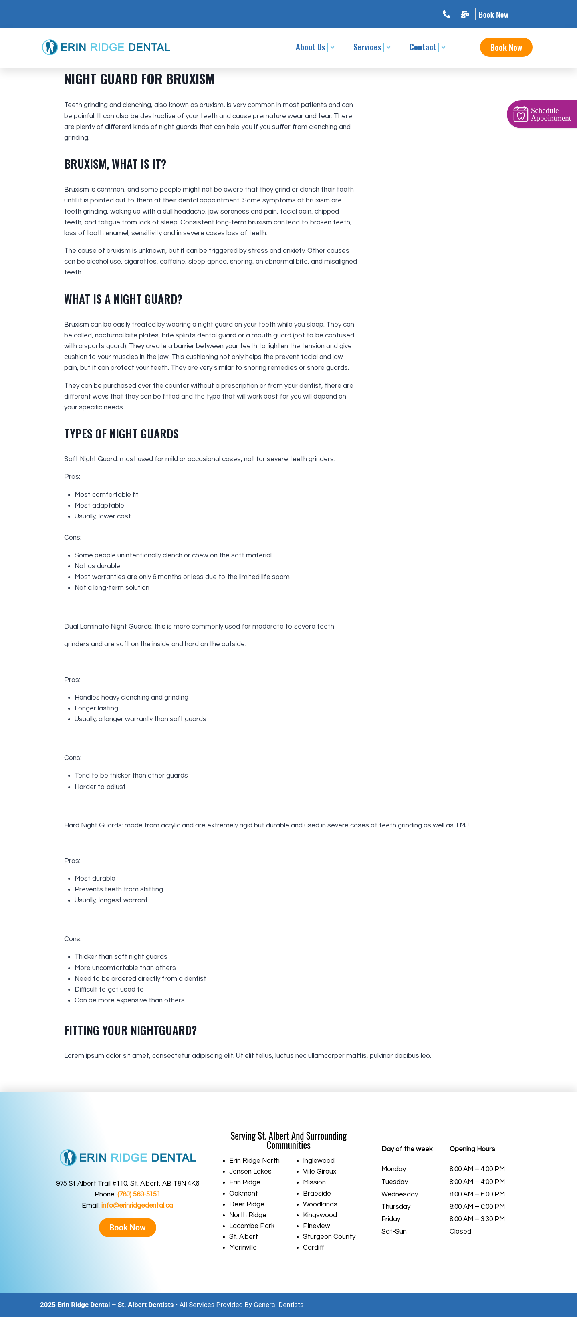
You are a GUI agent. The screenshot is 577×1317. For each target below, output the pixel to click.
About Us (316, 47)
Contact (429, 47)
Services (373, 47)
